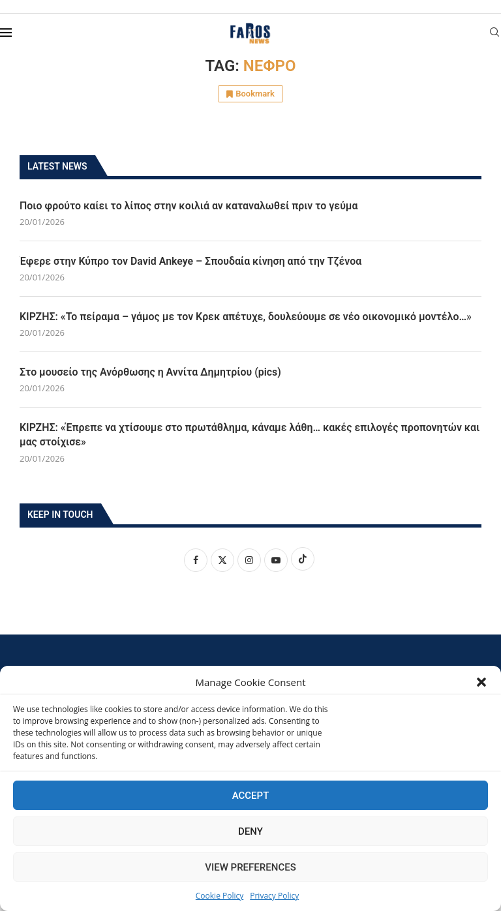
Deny (250, 831)
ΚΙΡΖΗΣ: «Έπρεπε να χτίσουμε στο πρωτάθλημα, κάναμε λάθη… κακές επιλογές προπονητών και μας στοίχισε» (242, 435)
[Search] (494, 33)
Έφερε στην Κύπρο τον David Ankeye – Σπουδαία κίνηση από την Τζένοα (191, 261)
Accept (250, 795)
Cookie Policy (219, 895)
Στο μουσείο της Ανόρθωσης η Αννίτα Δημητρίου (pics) (151, 372)
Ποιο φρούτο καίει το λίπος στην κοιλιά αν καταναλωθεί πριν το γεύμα (190, 206)
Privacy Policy (274, 895)
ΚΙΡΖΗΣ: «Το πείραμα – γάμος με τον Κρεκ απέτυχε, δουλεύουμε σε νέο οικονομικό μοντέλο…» (247, 316)
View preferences (250, 867)
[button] (481, 682)
